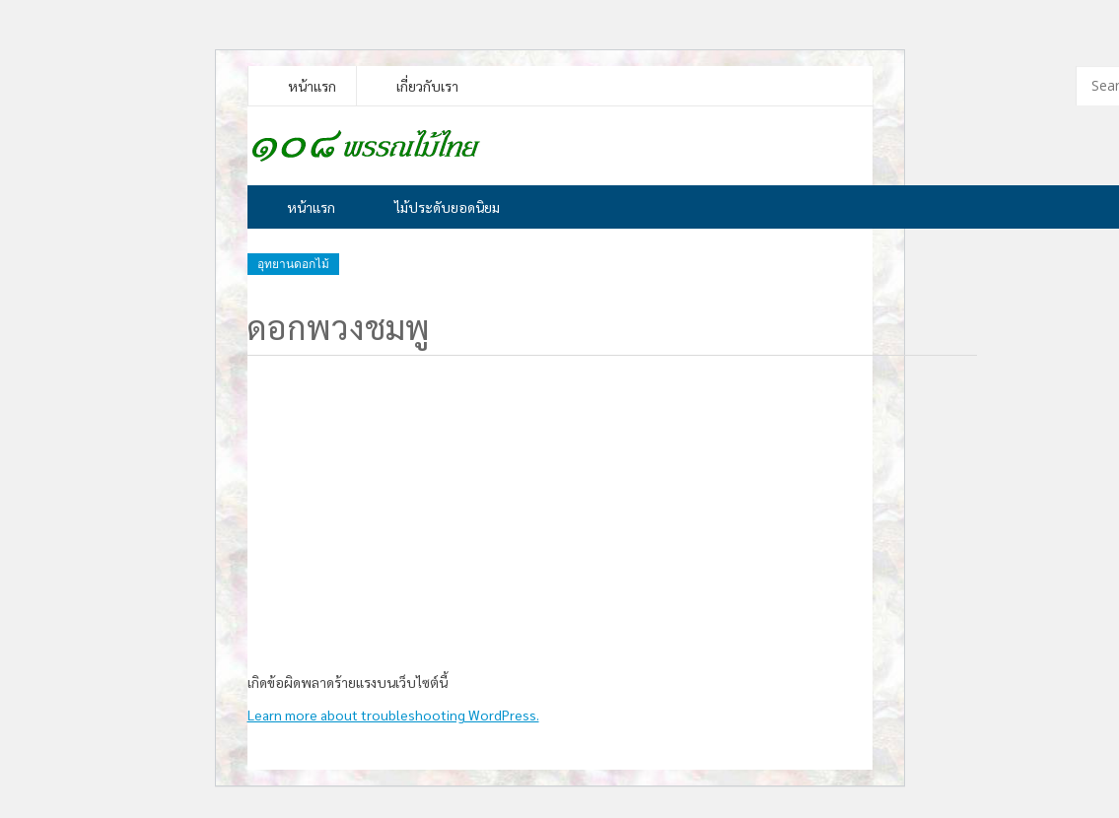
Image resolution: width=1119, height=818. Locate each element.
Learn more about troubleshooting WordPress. (393, 714)
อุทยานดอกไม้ (293, 264)
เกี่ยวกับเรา (427, 86)
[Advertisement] (553, 510)
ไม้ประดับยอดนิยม (447, 207)
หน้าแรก (312, 86)
